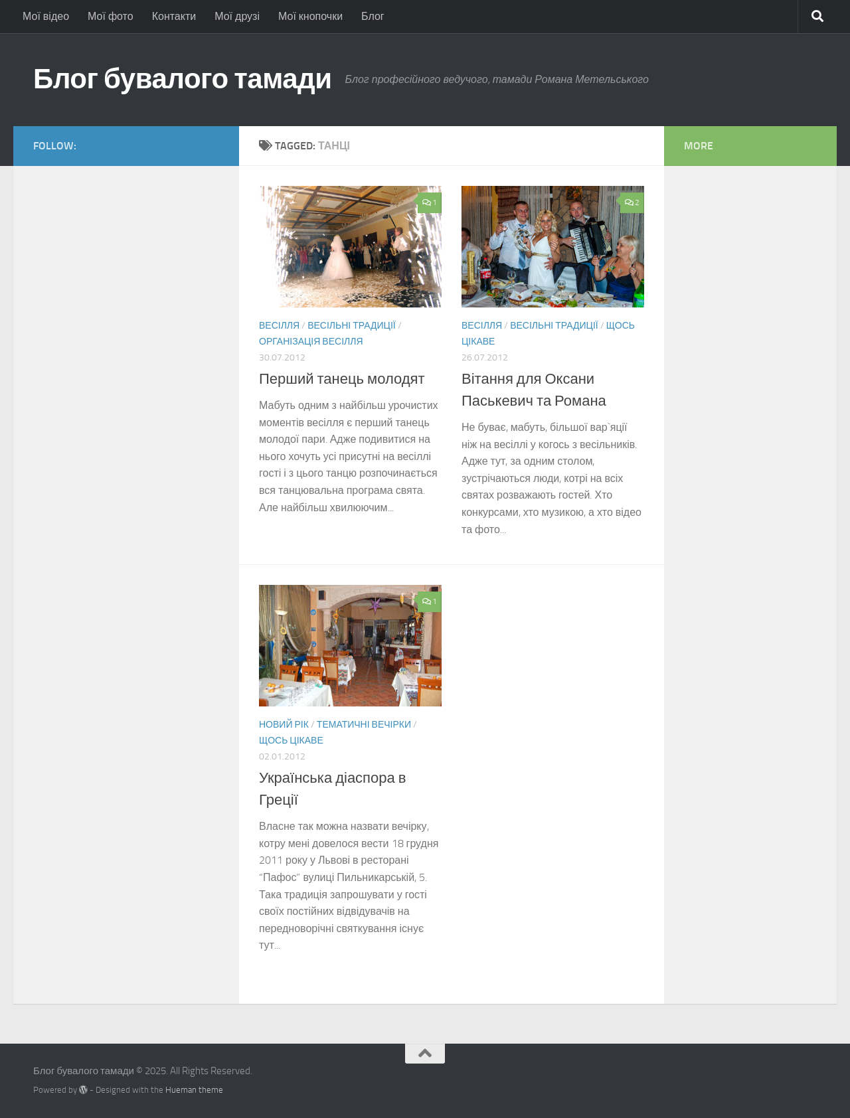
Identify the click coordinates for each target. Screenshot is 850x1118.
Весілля (279, 325)
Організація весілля (311, 341)
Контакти (174, 16)
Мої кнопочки (310, 16)
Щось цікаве (291, 740)
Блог (372, 16)
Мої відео (46, 16)
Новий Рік (284, 724)
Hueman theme (194, 1090)
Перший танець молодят (342, 379)
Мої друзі (237, 16)
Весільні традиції (351, 325)
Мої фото (110, 16)
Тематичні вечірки (364, 724)
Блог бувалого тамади (182, 79)
